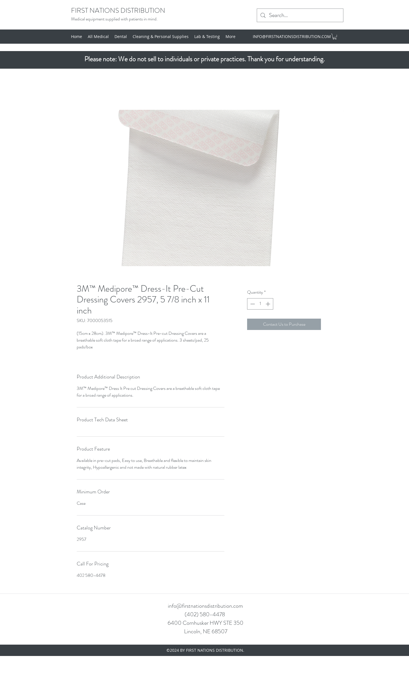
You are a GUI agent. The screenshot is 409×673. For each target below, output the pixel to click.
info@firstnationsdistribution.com (205, 606)
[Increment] (268, 303)
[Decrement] (252, 303)
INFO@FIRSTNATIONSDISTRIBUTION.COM (292, 36)
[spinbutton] (260, 303)
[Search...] (300, 15)
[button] (334, 36)
